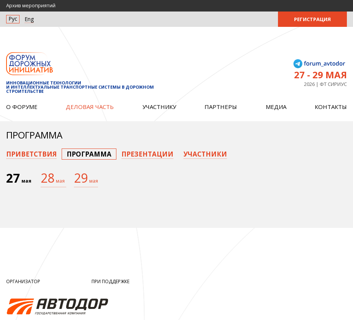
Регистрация (312, 19)
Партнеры (220, 107)
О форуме (22, 107)
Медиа (276, 107)
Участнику (159, 107)
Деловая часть (90, 107)
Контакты (331, 107)
